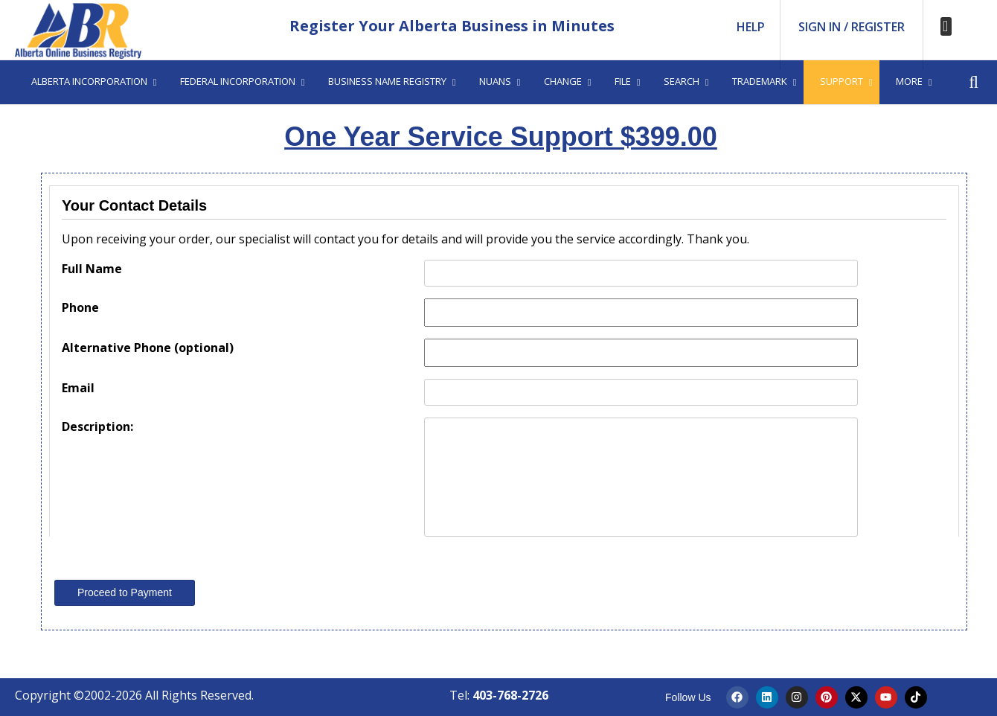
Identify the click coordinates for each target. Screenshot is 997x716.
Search (681, 81)
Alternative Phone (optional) (148, 347)
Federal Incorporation (237, 81)
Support (841, 81)
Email (78, 388)
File (623, 81)
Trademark (759, 81)
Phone (80, 307)
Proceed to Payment (124, 592)
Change (563, 81)
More (909, 81)
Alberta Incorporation (89, 81)
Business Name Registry (387, 81)
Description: (97, 426)
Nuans (495, 81)
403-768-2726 (510, 695)
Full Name (92, 268)
